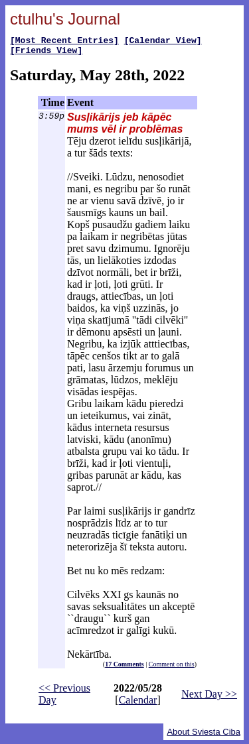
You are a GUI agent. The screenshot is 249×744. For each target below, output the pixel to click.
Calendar (138, 704)
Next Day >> (209, 698)
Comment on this (172, 668)
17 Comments (124, 668)
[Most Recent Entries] (64, 42)
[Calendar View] (163, 42)
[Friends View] (46, 54)
